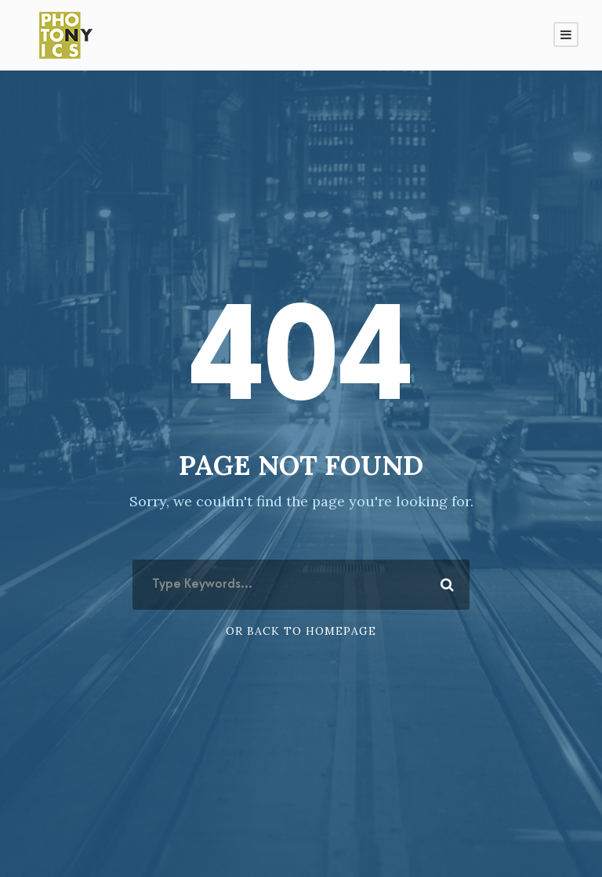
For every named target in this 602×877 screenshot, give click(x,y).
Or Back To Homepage (301, 631)
